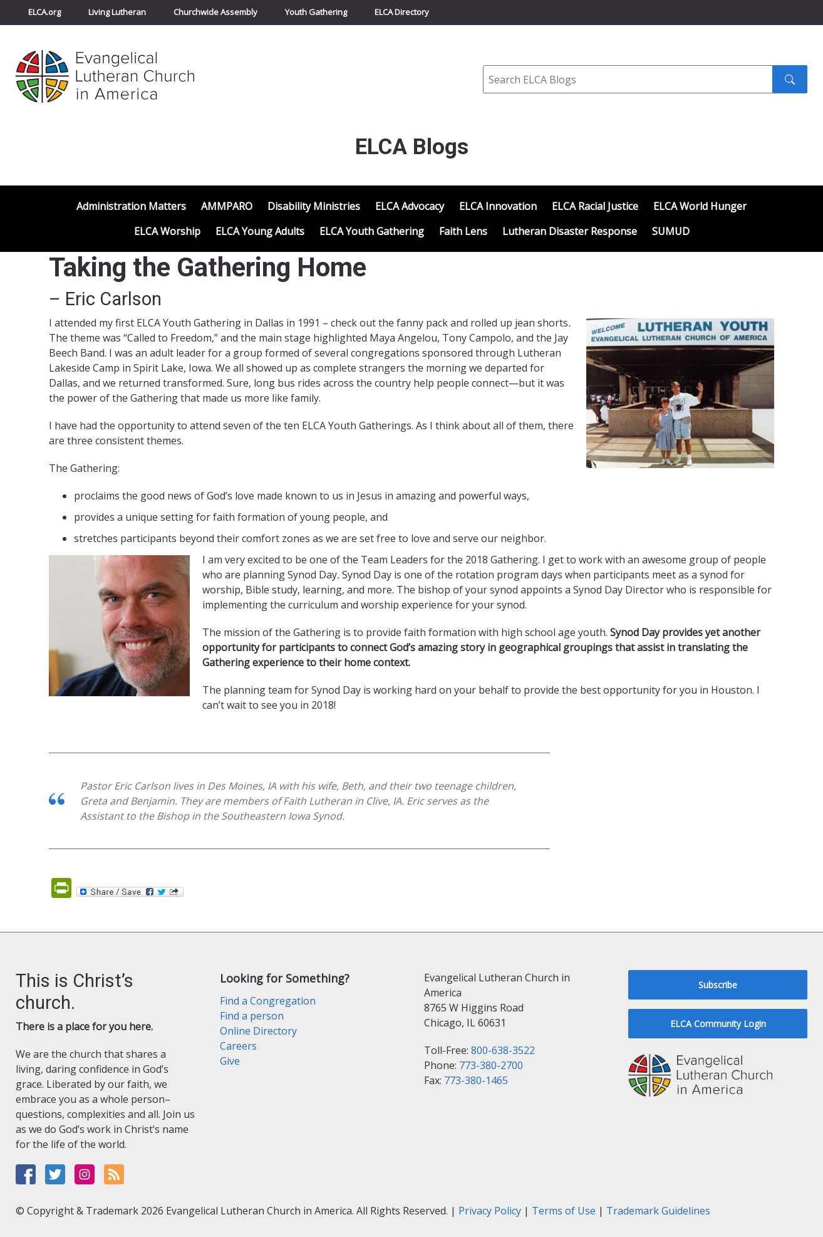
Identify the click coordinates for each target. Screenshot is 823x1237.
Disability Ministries (313, 206)
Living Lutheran (117, 12)
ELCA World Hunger (700, 206)
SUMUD (671, 231)
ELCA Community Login (718, 1024)
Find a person (252, 1016)
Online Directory (258, 1031)
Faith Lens (463, 231)
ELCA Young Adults (259, 231)
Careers (238, 1046)
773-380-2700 (491, 1065)
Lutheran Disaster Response (569, 231)
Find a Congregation (268, 1001)
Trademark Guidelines (658, 1211)
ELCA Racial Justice (595, 206)
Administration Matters (131, 206)
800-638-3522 (503, 1050)
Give (230, 1061)
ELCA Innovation (498, 206)
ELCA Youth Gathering (371, 231)
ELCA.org (44, 12)
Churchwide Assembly (215, 12)
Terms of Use (564, 1211)
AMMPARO (226, 206)
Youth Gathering (316, 12)
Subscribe (717, 985)
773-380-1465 (476, 1080)
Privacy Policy (489, 1211)
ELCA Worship (167, 231)
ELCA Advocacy (409, 206)
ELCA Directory (402, 12)
